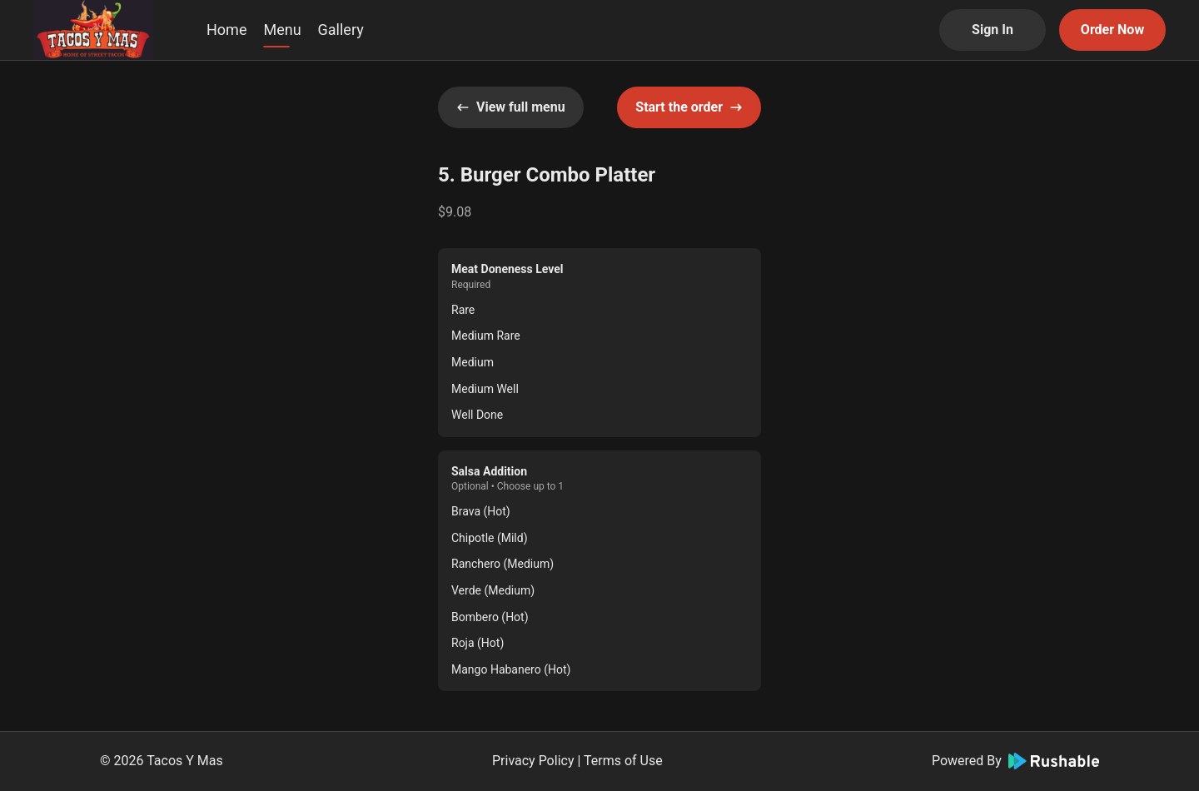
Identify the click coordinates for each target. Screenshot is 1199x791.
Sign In (992, 29)
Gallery (341, 29)
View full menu (510, 107)
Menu (282, 29)
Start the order (689, 107)
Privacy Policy (533, 761)
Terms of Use (623, 761)
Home (226, 29)
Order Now (1112, 29)
